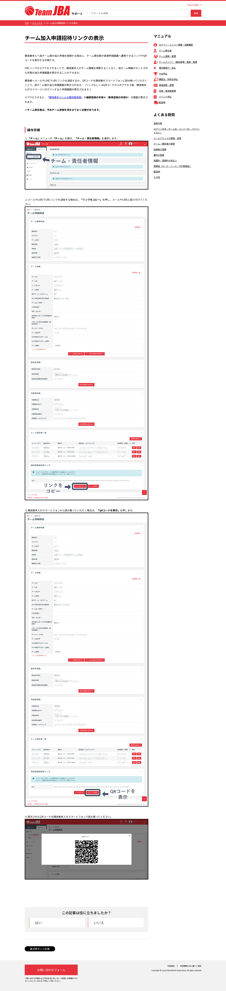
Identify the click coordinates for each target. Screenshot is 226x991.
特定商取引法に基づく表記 (190, 966)
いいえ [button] (99, 922)
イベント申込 (163, 96)
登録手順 (158, 123)
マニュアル (37, 22)
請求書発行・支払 (165, 67)
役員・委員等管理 (165, 90)
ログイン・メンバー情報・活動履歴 (173, 44)
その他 (157, 177)
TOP (27, 22)
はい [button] (38, 922)
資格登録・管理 (164, 84)
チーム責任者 (163, 50)
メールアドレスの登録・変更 (167, 138)
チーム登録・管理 (165, 56)
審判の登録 (159, 154)
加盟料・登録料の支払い (165, 160)
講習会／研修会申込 (166, 79)
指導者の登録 (160, 149)
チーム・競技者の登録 (164, 143)
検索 (196, 13)
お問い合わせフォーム (51, 970)
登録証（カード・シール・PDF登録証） (172, 166)
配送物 (159, 102)
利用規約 (171, 966)
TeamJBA (192, 5)
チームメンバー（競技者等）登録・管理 (175, 61)
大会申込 (160, 73)
